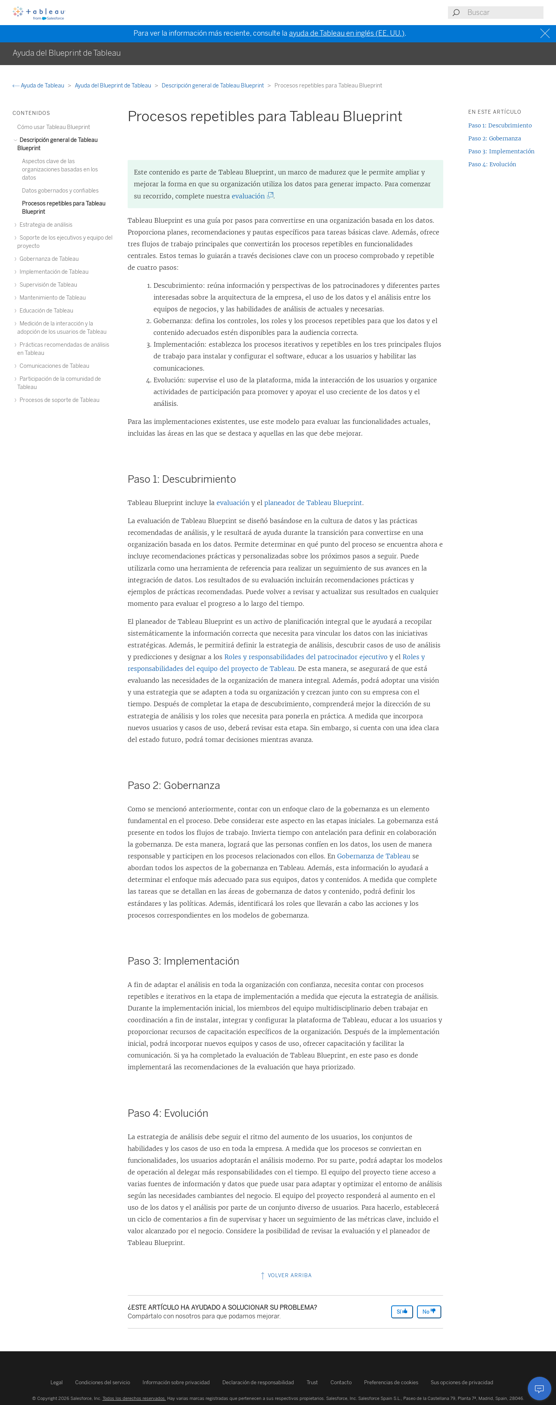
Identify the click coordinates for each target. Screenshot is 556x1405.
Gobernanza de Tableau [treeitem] (48, 259)
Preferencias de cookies (391, 1382)
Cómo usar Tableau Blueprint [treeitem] (53, 127)
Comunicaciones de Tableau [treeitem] (53, 366)
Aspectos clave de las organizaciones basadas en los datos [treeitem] (60, 169)
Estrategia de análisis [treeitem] (44, 225)
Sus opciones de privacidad (462, 1382)
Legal (57, 1382)
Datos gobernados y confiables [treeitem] (60, 190)
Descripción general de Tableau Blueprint (213, 85)
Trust (312, 1382)
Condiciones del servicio (102, 1382)
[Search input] (505, 12)
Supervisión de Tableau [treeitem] (47, 285)
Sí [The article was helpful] (402, 1311)
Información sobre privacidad (176, 1382)
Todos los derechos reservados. (134, 1398)
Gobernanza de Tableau (373, 856)
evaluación (250, 196)
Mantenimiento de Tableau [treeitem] (51, 297)
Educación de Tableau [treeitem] (45, 310)
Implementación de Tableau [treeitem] (52, 272)
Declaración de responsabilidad (258, 1382)
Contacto (341, 1382)
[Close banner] (546, 33)
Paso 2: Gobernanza (494, 138)
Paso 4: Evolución (492, 164)
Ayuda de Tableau (39, 85)
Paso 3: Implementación (501, 151)
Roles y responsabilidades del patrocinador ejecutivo (306, 657)
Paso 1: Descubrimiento (500, 125)
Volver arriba (285, 1275)
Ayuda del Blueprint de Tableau (113, 85)
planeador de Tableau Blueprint (313, 503)
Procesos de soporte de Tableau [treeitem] (58, 400)
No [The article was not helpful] (429, 1311)
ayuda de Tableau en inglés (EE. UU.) (346, 33)
